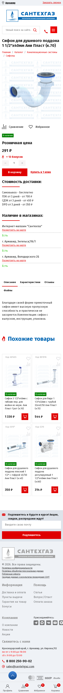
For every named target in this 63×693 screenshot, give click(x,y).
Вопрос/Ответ (43, 597)
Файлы (8, 290)
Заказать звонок (52, 2)
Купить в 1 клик (41, 172)
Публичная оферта (11, 574)
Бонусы (7, 606)
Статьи (38, 592)
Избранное (42, 126)
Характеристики (30, 282)
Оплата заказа (43, 601)
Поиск (35, 30)
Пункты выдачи (12, 597)
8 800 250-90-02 (19, 661)
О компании (10, 625)
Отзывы (49, 282)
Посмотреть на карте (14, 230)
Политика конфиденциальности (17, 568)
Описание (10, 282)
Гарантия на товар (14, 601)
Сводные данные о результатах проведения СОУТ (26, 577)
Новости (7, 629)
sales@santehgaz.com (20, 666)
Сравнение (16, 126)
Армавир (10, 3)
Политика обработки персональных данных (23, 571)
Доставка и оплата (14, 592)
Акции (6, 634)
